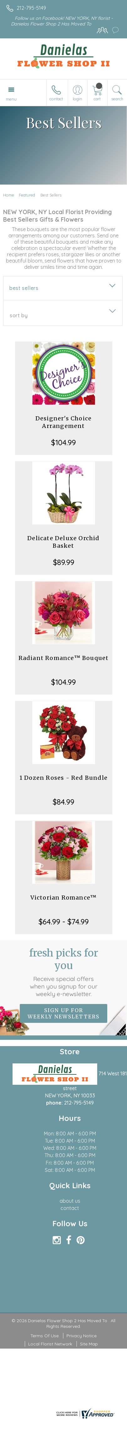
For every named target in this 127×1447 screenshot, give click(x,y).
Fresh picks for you (63, 972)
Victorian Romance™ (63, 897)
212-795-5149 (31, 8)
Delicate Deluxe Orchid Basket (63, 542)
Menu (11, 99)
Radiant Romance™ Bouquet (64, 658)
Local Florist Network (50, 1344)
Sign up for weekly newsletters (63, 1013)
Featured (27, 194)
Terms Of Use (44, 1336)
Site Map (89, 1344)
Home (8, 194)
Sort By (19, 315)
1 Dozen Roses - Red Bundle (63, 777)
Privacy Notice (81, 1336)
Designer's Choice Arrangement (63, 422)
